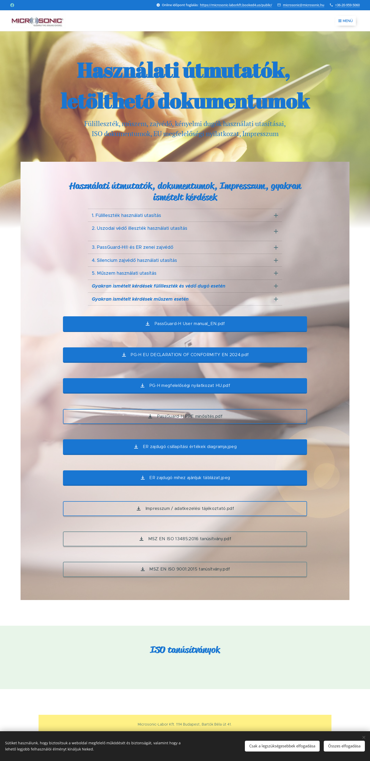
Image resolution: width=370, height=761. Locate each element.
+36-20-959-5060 (347, 5)
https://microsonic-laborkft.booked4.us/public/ (236, 5)
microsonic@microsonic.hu (303, 5)
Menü (345, 20)
